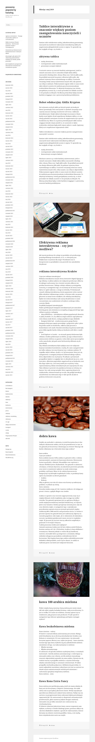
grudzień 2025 (9, 96)
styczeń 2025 (9, 118)
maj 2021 (8, 224)
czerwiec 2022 (9, 188)
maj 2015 (8, 369)
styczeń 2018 (9, 300)
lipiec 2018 (8, 286)
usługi (7, 433)
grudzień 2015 (9, 352)
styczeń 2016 (9, 350)
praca (7, 410)
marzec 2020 (9, 255)
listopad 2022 (9, 174)
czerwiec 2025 (9, 107)
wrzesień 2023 (9, 152)
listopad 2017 (9, 302)
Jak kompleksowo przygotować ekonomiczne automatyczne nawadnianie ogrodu (14, 65)
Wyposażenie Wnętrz (11, 436)
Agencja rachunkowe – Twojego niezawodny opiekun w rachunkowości (14, 37)
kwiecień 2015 (9, 372)
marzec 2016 (9, 347)
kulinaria (8, 405)
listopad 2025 (9, 99)
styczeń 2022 (9, 202)
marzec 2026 (9, 88)
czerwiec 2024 (9, 132)
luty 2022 (8, 199)
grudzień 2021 (9, 205)
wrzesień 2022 (9, 180)
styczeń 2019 (9, 274)
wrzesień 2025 (9, 102)
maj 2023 (8, 163)
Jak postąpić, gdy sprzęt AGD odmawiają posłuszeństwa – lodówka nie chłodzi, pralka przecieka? (13, 58)
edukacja (8, 399)
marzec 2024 (9, 141)
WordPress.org (9, 457)
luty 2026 (8, 91)
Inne (7, 402)
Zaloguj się (8, 449)
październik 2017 (10, 305)
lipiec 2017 (8, 311)
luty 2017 (8, 325)
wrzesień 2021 (9, 213)
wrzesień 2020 (9, 244)
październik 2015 (10, 358)
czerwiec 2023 (9, 160)
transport (8, 427)
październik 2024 (10, 121)
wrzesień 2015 (9, 361)
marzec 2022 (9, 196)
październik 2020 (10, 241)
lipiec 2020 (8, 249)
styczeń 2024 (9, 146)
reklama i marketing (11, 416)
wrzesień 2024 (9, 124)
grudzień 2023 (9, 149)
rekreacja (8, 419)
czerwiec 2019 (9, 266)
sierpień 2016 (9, 339)
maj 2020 (8, 252)
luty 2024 (8, 143)
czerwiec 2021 (9, 221)
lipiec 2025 (8, 104)
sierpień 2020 (9, 247)
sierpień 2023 (9, 155)
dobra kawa (47, 436)
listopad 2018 (9, 280)
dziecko (8, 397)
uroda (7, 430)
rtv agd (7, 422)
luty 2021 (8, 233)
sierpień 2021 (9, 216)
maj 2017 (8, 316)
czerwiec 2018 (9, 288)
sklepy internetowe (11, 424)
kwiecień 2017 (9, 319)
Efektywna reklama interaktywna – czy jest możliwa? (56, 245)
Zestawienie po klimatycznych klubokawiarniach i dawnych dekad (14, 51)
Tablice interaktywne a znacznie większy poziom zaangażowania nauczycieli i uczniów (60, 31)
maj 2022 (8, 191)
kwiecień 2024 (9, 138)
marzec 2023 (9, 169)
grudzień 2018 (9, 277)
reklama (8, 413)
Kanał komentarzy (10, 455)
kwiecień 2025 (9, 113)
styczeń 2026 (9, 93)
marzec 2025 (9, 116)
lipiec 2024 (8, 129)
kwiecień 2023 (9, 166)
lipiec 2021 (8, 219)
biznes (7, 391)
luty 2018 (8, 297)
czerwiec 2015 (9, 366)
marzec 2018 (9, 294)
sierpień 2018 (9, 283)
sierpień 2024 (9, 127)
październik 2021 (10, 210)
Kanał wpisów (9, 452)
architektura (9, 385)
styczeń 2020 (9, 258)
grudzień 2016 (9, 330)
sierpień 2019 (9, 263)
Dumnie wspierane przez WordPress (48, 738)
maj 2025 (8, 110)
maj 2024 (8, 135)
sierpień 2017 (9, 308)
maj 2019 (8, 269)
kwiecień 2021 (9, 227)
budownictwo (9, 394)
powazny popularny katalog (11, 10)
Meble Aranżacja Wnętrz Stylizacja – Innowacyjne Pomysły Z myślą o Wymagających (12, 44)
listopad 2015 (9, 355)
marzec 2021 (9, 230)
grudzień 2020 (9, 238)
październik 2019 (10, 260)
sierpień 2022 (9, 182)
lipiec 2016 (8, 341)
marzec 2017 (9, 322)
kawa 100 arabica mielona (58, 602)
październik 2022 (10, 177)
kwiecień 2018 (9, 291)
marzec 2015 (9, 375)
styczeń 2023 (9, 171)
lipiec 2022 (8, 185)
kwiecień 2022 (9, 194)
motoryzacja (9, 408)
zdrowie (8, 438)
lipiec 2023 (8, 157)
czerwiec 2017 (9, 313)
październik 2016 (10, 333)
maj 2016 (8, 344)
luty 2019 (8, 272)
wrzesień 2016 (9, 336)
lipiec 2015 (8, 364)
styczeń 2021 (9, 235)
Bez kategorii (9, 388)
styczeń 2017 (9, 327)
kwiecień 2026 (9, 85)
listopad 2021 (9, 208)
